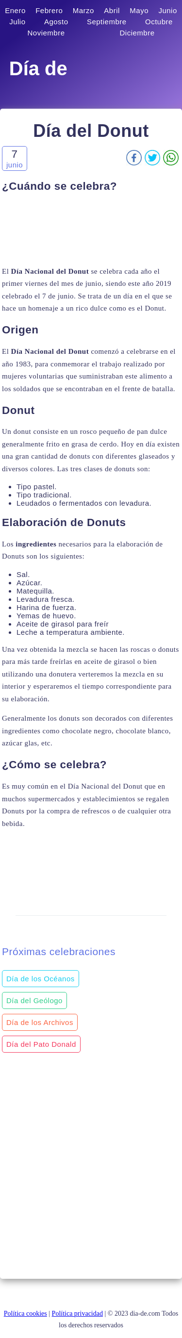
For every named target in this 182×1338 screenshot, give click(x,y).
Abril (112, 10)
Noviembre (46, 33)
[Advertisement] (91, 229)
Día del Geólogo (34, 1000)
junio (14, 165)
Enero (15, 10)
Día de (38, 68)
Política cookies (25, 1313)
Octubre (159, 21)
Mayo (139, 10)
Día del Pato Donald (41, 1044)
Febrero (49, 10)
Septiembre (107, 21)
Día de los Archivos (39, 1022)
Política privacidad (77, 1313)
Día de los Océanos (40, 979)
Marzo (83, 10)
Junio (167, 10)
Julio (17, 21)
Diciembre (137, 33)
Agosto (56, 21)
